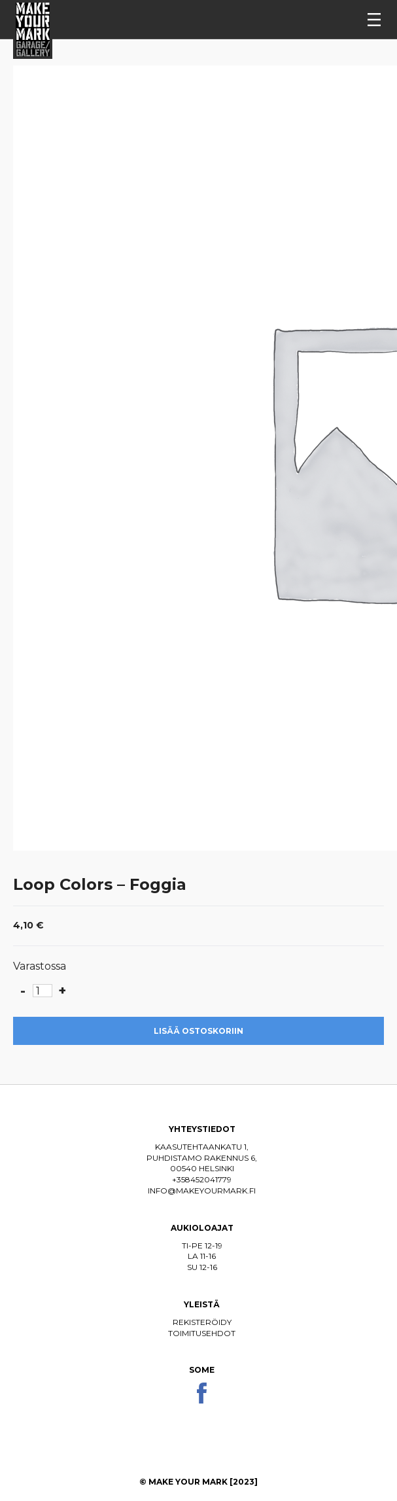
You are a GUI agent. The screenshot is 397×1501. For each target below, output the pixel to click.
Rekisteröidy (202, 1322)
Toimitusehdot (201, 1333)
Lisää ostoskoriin (198, 1031)
